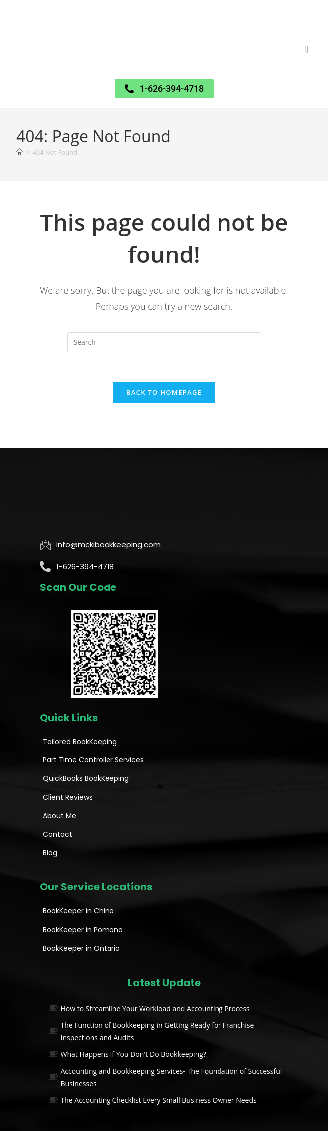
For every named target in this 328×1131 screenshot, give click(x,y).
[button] (306, 50)
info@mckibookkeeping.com (108, 544)
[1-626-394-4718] (45, 566)
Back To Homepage (164, 392)
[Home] (19, 152)
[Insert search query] (164, 342)
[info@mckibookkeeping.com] (45, 544)
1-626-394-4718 (85, 566)
